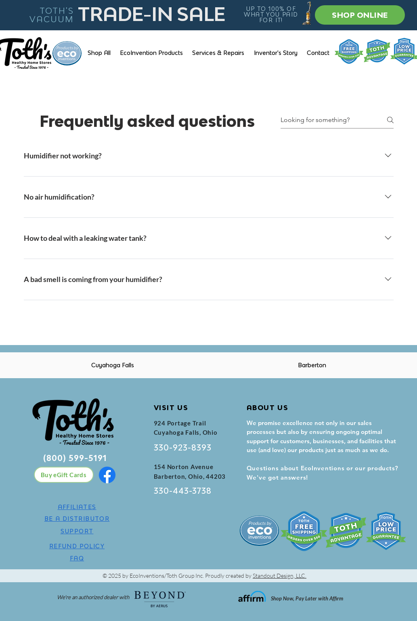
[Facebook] (107, 475)
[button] (151, 52)
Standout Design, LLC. (279, 575)
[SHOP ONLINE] (360, 15)
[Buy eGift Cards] (64, 475)
